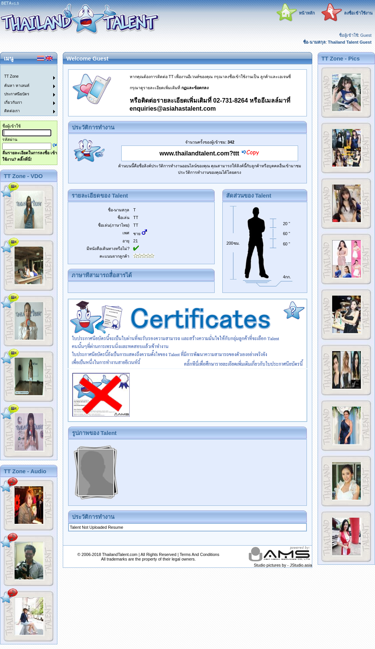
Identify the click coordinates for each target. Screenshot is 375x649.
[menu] (24, 90)
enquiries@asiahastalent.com (173, 108)
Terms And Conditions (199, 554)
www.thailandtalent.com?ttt (199, 153)
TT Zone (11, 76)
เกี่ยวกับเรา (13, 102)
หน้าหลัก (307, 13)
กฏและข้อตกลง (195, 87)
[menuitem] (24, 69)
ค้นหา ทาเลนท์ (16, 85)
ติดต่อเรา (12, 111)
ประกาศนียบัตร (16, 94)
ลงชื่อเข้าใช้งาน (358, 13)
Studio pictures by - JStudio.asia (283, 565)
